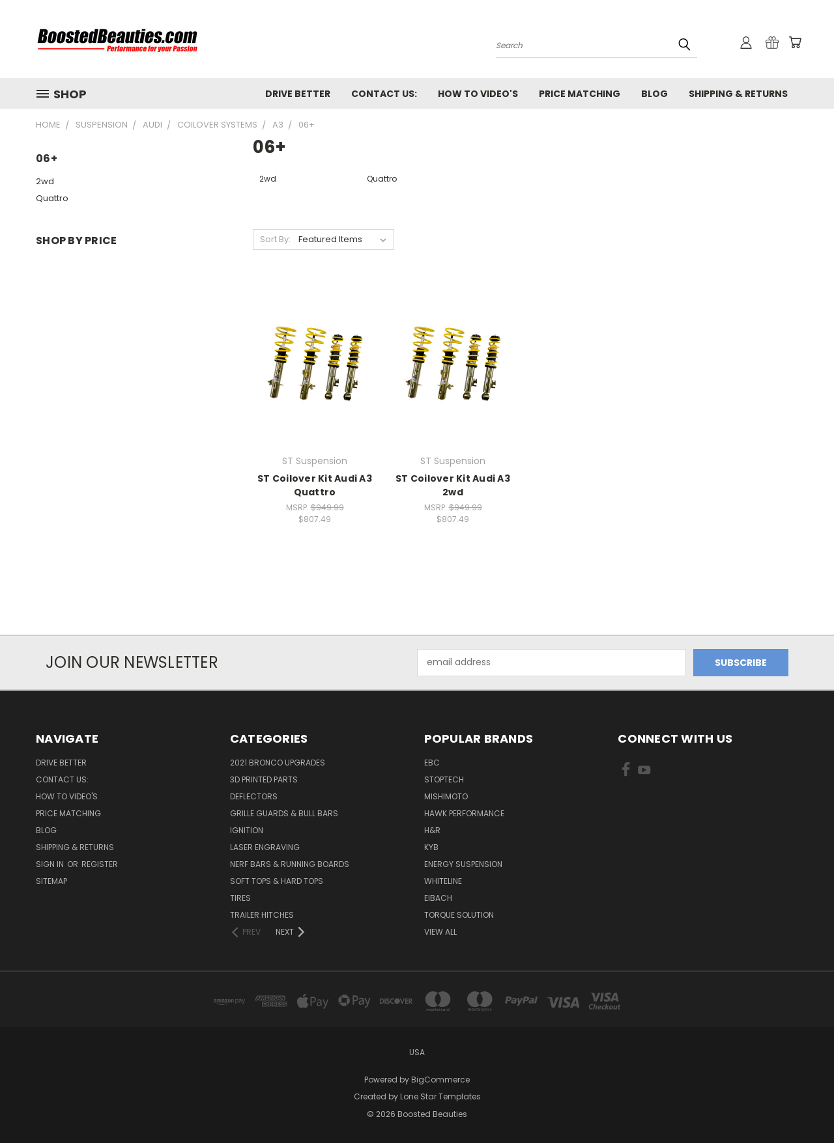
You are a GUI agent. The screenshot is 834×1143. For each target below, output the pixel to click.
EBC (432, 762)
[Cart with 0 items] (794, 42)
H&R (432, 830)
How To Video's (478, 93)
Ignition (246, 830)
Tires (240, 897)
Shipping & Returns (738, 93)
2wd (45, 181)
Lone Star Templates (440, 1096)
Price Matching (579, 93)
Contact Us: (384, 93)
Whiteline (443, 881)
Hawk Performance (464, 813)
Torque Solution (459, 914)
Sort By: (275, 239)
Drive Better (297, 93)
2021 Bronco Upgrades (277, 762)
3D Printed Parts (264, 779)
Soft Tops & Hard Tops (276, 881)
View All (440, 931)
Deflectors (254, 796)
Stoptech (444, 779)
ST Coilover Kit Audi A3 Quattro (314, 485)
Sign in (51, 864)
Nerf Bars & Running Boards (289, 864)
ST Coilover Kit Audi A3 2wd (452, 485)
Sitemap (51, 881)
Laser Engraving (265, 847)
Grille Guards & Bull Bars (284, 813)
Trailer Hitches (262, 914)
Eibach (438, 897)
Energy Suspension (463, 864)
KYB (431, 847)
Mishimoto (446, 796)
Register (99, 864)
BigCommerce (440, 1079)
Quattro (52, 198)
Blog (654, 93)
